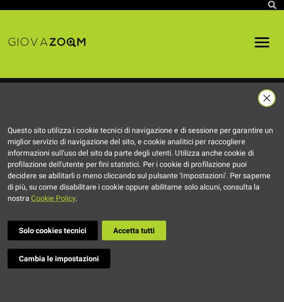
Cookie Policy (53, 198)
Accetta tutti (134, 230)
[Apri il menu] (262, 44)
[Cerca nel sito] (272, 5)
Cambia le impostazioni (59, 258)
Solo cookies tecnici (52, 230)
